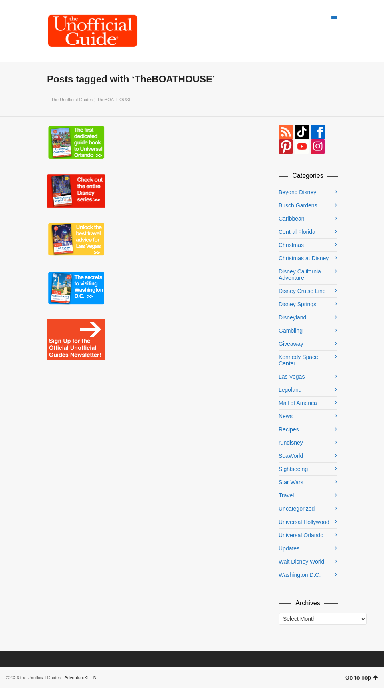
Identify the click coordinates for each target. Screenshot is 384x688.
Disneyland (292, 317)
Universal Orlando (301, 535)
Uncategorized (297, 508)
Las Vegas (292, 376)
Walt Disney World (301, 561)
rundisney (291, 442)
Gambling (291, 330)
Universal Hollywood (304, 522)
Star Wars (291, 482)
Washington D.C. (300, 575)
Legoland (290, 390)
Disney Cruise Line (302, 291)
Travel (286, 495)
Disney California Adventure (300, 274)
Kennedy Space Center (298, 360)
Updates (289, 548)
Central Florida (297, 232)
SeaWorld (291, 456)
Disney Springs (297, 304)
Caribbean (292, 218)
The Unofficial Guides (72, 99)
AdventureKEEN (81, 677)
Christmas (291, 245)
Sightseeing (293, 469)
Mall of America (298, 403)
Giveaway (291, 344)
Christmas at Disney (304, 258)
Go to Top (361, 677)
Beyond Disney (297, 192)
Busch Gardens (298, 205)
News (286, 416)
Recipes (289, 429)
